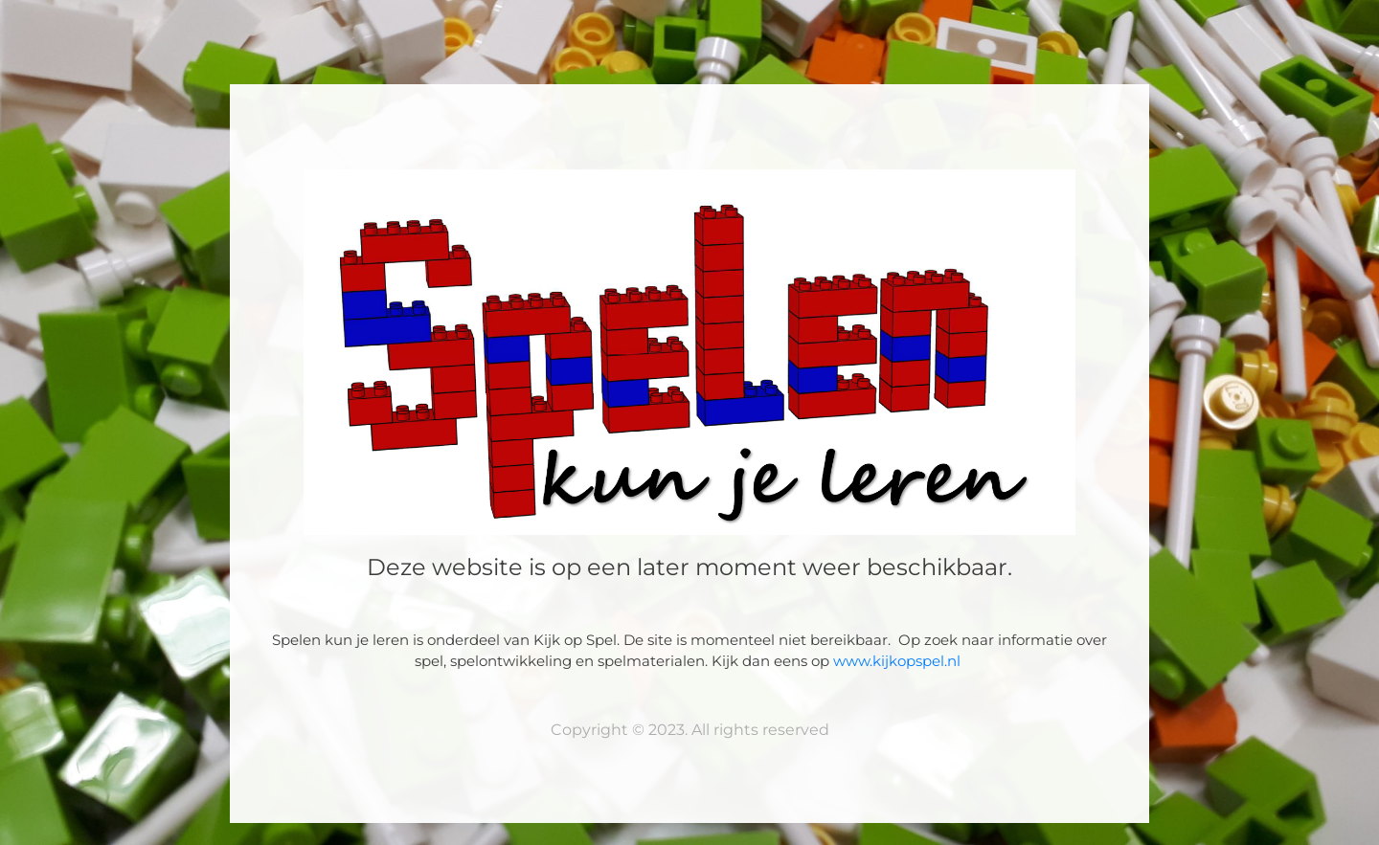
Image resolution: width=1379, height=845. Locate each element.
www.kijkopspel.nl (898, 661)
